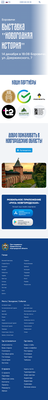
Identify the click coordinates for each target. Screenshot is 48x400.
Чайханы (27, 360)
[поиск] (39, 2)
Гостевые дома (8, 354)
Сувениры (28, 384)
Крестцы (4, 278)
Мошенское (27, 284)
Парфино (26, 260)
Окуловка (26, 275)
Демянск (4, 284)
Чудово (4, 275)
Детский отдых (28, 308)
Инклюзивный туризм (30, 311)
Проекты (5, 385)
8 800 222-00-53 (25, 2)
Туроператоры (29, 372)
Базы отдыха (7, 348)
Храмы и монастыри (7, 335)
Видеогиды (28, 381)
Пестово (4, 287)
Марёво (26, 281)
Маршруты (6, 388)
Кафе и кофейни (30, 348)
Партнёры (6, 376)
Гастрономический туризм (9, 308)
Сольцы (4, 281)
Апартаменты (7, 345)
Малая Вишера (28, 263)
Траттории (28, 357)
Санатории (6, 360)
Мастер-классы (28, 314)
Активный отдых (6, 305)
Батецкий (26, 269)
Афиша (4, 391)
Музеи (3, 317)
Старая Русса (6, 263)
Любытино (5, 272)
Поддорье (27, 272)
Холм (3, 290)
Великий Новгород (7, 260)
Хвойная (26, 266)
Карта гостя (28, 369)
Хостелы (5, 363)
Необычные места (29, 320)
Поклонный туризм (7, 326)
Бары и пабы (29, 345)
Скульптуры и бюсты (8, 332)
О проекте (6, 373)
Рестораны (28, 351)
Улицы (26, 332)
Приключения (28, 326)
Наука (3, 320)
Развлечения (27, 329)
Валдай (4, 269)
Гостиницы (6, 357)
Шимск (4, 293)
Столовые (28, 354)
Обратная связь (8, 379)
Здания (4, 311)
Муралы (26, 317)
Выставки (26, 305)
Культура (4, 314)
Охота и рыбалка (29, 323)
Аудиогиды (28, 378)
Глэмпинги (6, 351)
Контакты (5, 382)
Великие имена (30, 387)
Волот (25, 278)
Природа (4, 329)
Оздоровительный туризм (9, 323)
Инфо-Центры (29, 375)
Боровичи (4, 266)
